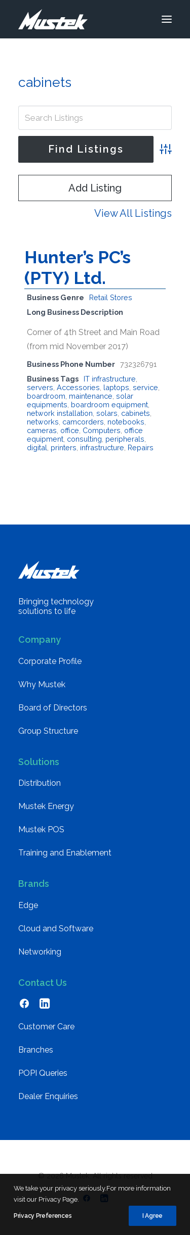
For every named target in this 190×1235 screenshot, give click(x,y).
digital (37, 447)
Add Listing (95, 188)
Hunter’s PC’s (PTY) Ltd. (77, 267)
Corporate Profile (50, 661)
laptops (116, 387)
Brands (33, 883)
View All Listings (133, 213)
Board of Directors (52, 707)
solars (107, 413)
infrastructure (102, 447)
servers (40, 387)
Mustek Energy (46, 806)
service (145, 387)
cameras (42, 430)
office (69, 430)
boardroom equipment (109, 404)
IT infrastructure (110, 378)
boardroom (46, 396)
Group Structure (48, 731)
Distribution (39, 783)
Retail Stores (110, 297)
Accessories (78, 387)
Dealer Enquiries (48, 1096)
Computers (102, 430)
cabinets (135, 413)
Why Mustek (41, 684)
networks (43, 421)
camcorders (83, 421)
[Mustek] (53, 19)
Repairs (141, 447)
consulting (84, 439)
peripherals (124, 439)
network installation (60, 413)
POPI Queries (42, 1073)
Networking (39, 952)
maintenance (90, 396)
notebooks (125, 421)
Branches (35, 1050)
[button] (166, 19)
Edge (28, 905)
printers (64, 447)
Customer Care (46, 1026)
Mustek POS (41, 829)
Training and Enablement (64, 853)
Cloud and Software (55, 928)
